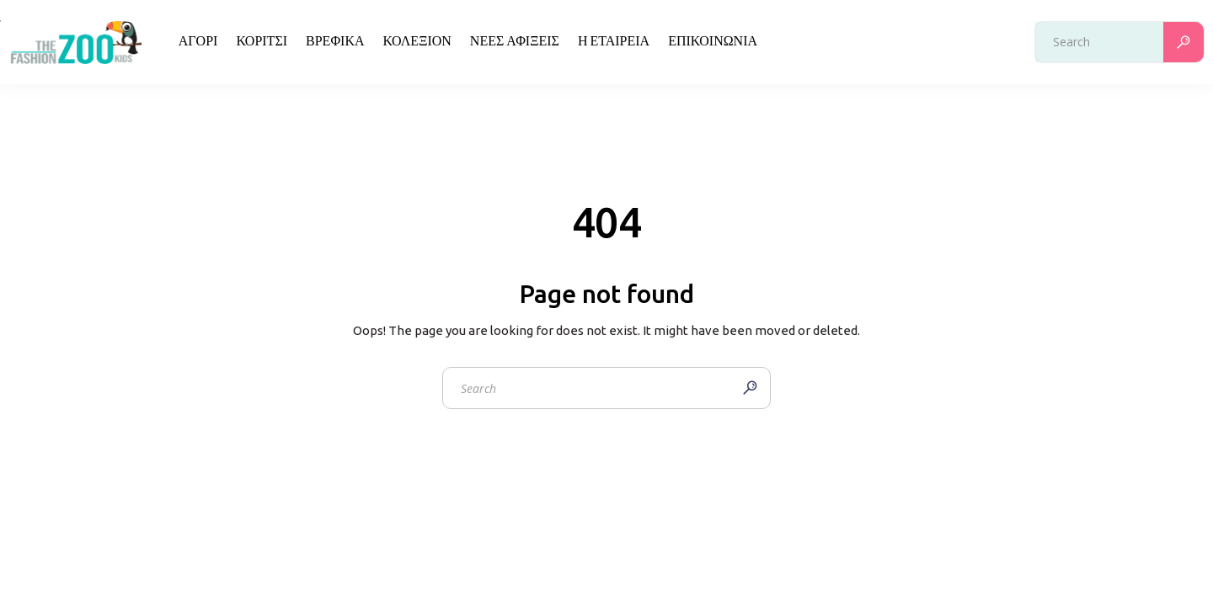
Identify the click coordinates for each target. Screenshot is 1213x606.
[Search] (1183, 42)
